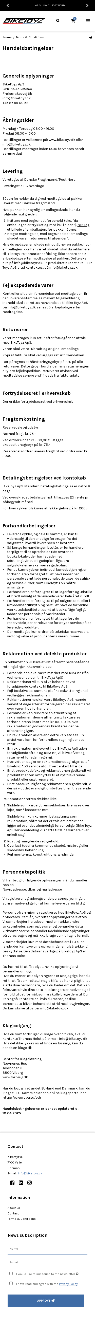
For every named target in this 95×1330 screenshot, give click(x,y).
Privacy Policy (68, 1284)
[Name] (47, 1249)
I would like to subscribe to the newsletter (47, 1273)
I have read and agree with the (47, 1284)
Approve (43, 1300)
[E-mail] (47, 1262)
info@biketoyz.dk (30, 1173)
